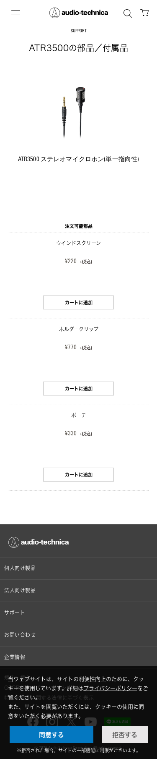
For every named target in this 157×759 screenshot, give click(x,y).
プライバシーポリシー (110, 688)
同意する (51, 734)
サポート (14, 613)
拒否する (124, 734)
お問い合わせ (20, 635)
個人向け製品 (20, 568)
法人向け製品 (20, 590)
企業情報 (14, 657)
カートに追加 (79, 302)
